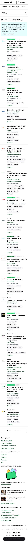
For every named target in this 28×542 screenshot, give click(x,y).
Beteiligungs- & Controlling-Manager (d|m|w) (14, 93)
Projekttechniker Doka (7, 510)
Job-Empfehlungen (13, 6)
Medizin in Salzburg (6, 440)
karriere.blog (5, 488)
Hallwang (3, 457)
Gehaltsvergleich (6, 484)
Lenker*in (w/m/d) (13, 413)
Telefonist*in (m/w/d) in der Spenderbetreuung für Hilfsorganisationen (16, 43)
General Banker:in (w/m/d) (16, 221)
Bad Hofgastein (11, 227)
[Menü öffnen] (2, 2)
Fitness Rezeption (6, 512)
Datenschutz (4, 529)
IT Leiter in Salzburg (6, 443)
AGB (25, 525)
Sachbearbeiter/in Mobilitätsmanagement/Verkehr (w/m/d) (17, 364)
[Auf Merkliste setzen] (9, 61)
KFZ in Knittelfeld (6, 520)
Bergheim (10, 79)
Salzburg (19, 19)
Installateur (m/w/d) (14, 67)
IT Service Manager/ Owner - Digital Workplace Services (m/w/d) (17, 176)
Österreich (10, 116)
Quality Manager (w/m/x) (15, 110)
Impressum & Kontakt (17, 525)
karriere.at (17, 507)
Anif (2, 462)
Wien (24, 159)
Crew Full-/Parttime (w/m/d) (16, 315)
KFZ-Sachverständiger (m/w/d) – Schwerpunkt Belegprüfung (15, 389)
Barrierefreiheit (12, 529)
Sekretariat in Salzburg (7, 448)
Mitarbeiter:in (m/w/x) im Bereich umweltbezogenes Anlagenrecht (16, 339)
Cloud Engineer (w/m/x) (15, 279)
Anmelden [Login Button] (21, 2)
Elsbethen (10, 134)
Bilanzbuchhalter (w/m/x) (16, 200)
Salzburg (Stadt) (12, 55)
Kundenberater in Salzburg (8, 445)
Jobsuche (4, 6)
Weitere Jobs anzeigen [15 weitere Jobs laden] (14, 431)
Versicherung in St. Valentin (8, 517)
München (9, 103)
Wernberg (19, 159)
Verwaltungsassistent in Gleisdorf (10, 515)
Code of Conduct (22, 529)
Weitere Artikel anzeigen (7, 503)
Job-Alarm (24, 6)
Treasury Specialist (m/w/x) (16, 300)
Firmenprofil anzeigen (8, 34)
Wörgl (18, 186)
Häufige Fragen (6, 525)
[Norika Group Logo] (13, 536)
